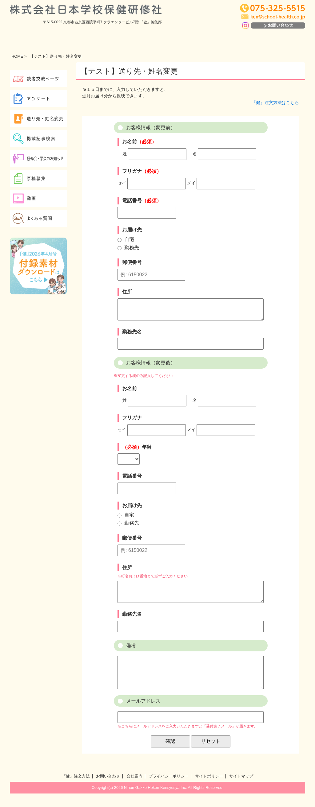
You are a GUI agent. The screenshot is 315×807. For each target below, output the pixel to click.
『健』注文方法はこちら (275, 102)
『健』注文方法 (76, 789)
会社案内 (134, 789)
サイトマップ (241, 789)
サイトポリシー (209, 789)
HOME (17, 56)
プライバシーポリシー (169, 789)
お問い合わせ (108, 789)
